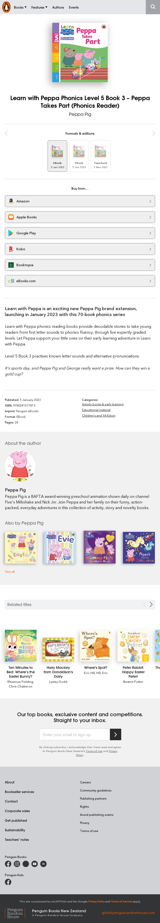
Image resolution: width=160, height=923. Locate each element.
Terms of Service (121, 901)
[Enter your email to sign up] (74, 734)
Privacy (84, 822)
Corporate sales (17, 811)
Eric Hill (89, 672)
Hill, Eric (102, 672)
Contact (11, 801)
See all (10, 571)
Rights (84, 806)
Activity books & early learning (102, 404)
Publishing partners (93, 798)
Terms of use (89, 831)
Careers (85, 782)
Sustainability (15, 830)
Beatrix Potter (133, 681)
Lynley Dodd (58, 681)
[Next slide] (151, 604)
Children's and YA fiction (98, 415)
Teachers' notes (17, 839)
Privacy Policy (96, 901)
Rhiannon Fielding (20, 681)
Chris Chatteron (20, 686)
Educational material (96, 410)
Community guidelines (95, 790)
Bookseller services (19, 792)
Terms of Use (94, 751)
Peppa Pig (80, 114)
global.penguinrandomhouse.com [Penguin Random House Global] (128, 912)
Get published (16, 820)
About (9, 782)
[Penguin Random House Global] (18, 912)
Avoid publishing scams (96, 814)
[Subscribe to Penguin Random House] (115, 734)
